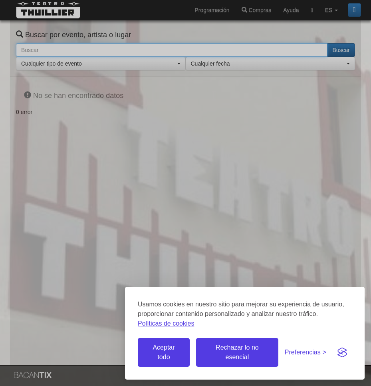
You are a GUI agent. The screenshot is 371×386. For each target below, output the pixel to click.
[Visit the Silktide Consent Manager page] (342, 352)
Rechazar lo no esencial (237, 352)
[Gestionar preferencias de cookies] (305, 352)
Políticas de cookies (166, 323)
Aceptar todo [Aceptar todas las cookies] (164, 352)
